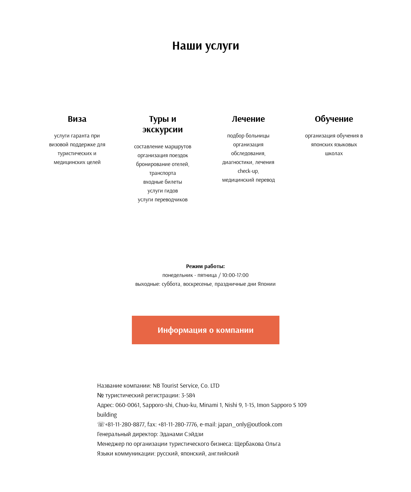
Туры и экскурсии (162, 124)
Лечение (248, 118)
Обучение (334, 118)
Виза (77, 118)
